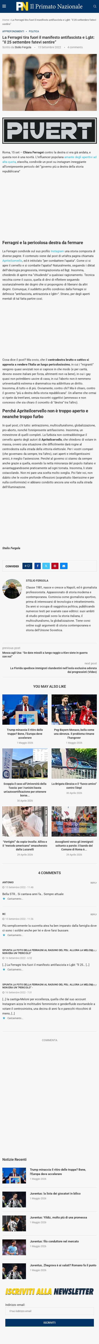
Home (5, 19)
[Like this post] (28, 566)
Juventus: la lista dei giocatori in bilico (57, 1194)
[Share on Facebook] (37, 566)
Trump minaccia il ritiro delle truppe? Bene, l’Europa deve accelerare (25, 733)
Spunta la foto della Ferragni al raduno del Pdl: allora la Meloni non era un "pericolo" (47, 952)
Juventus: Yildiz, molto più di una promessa (60, 1217)
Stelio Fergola (23, 47)
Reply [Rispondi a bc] (94, 914)
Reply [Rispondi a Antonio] (94, 883)
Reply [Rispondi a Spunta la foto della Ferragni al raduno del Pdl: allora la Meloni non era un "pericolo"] (94, 951)
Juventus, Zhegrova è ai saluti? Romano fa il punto (61, 1268)
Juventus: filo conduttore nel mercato (56, 1241)
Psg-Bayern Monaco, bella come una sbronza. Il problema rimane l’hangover (74, 733)
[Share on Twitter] (46, 566)
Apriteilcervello (12, 261)
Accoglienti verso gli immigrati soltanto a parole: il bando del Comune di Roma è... (74, 845)
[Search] (95, 6)
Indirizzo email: (49, 1309)
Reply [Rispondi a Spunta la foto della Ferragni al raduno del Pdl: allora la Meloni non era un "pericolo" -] (94, 985)
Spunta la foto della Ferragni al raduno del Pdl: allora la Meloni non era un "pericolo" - (47, 986)
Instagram (57, 251)
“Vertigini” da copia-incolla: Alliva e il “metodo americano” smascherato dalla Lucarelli (25, 845)
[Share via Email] (64, 566)
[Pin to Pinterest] (54, 566)
